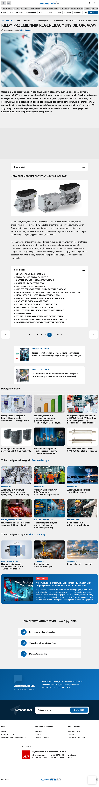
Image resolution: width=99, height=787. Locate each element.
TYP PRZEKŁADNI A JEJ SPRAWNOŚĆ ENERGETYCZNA (39, 316)
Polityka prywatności (42, 737)
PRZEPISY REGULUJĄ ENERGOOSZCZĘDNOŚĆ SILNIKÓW (40, 310)
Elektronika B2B (74, 731)
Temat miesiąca (45, 12)
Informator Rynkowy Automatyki (13, 737)
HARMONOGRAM (23, 313)
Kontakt (4, 731)
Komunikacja (64, 8)
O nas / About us (7, 734)
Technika (77, 12)
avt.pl (70, 757)
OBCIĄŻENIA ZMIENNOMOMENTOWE (32, 301)
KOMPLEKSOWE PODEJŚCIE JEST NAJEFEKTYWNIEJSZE (40, 322)
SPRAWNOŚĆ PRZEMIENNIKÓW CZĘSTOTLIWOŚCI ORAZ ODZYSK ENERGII (48, 292)
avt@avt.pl (72, 755)
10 (58, 335)
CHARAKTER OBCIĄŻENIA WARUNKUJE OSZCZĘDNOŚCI (40, 298)
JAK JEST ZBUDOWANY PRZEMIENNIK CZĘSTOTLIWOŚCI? (41, 289)
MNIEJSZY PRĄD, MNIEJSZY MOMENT (32, 277)
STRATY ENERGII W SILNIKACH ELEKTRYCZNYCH (37, 304)
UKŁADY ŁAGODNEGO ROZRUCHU (30, 274)
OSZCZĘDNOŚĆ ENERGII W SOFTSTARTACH (35, 280)
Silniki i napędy (7, 8)
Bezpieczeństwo (77, 8)
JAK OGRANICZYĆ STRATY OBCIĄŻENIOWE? (35, 307)
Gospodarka (31, 12)
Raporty (57, 12)
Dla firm (93, 12)
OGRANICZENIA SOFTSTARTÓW (30, 283)
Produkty (20, 12)
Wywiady (67, 12)
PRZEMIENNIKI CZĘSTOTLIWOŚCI (30, 286)
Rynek (3, 12)
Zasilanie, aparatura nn (50, 8)
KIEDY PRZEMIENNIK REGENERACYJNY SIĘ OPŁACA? (38, 295)
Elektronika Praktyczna (76, 737)
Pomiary (87, 8)
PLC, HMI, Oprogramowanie (30, 8)
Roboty (16, 8)
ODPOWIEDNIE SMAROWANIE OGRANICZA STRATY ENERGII (41, 319)
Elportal (71, 734)
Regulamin (38, 731)
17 (69, 335)
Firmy (11, 12)
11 (61, 335)
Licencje (38, 734)
